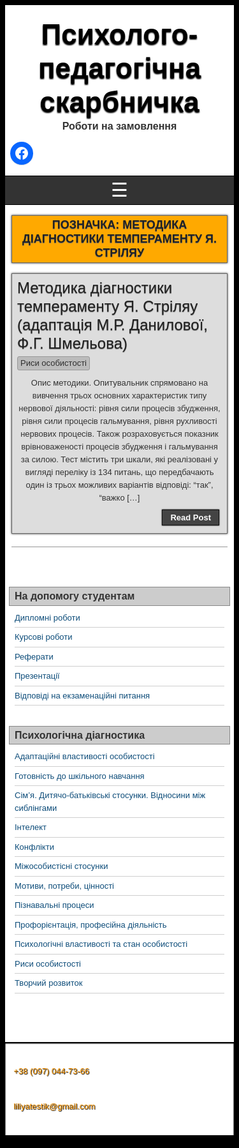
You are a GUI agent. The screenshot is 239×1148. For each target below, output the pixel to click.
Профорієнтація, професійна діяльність (91, 925)
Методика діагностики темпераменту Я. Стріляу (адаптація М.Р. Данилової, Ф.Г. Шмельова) (112, 315)
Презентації (37, 676)
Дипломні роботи (47, 618)
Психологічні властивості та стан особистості (101, 944)
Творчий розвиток (48, 983)
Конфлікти (34, 847)
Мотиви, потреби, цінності (64, 886)
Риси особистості (53, 363)
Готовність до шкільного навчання (80, 776)
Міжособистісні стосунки (61, 866)
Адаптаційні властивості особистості (85, 756)
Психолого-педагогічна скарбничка (119, 68)
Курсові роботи (44, 637)
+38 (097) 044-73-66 (51, 1071)
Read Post (190, 517)
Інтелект (31, 827)
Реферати (34, 656)
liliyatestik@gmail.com (54, 1106)
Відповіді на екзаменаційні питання (82, 695)
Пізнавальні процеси (54, 905)
